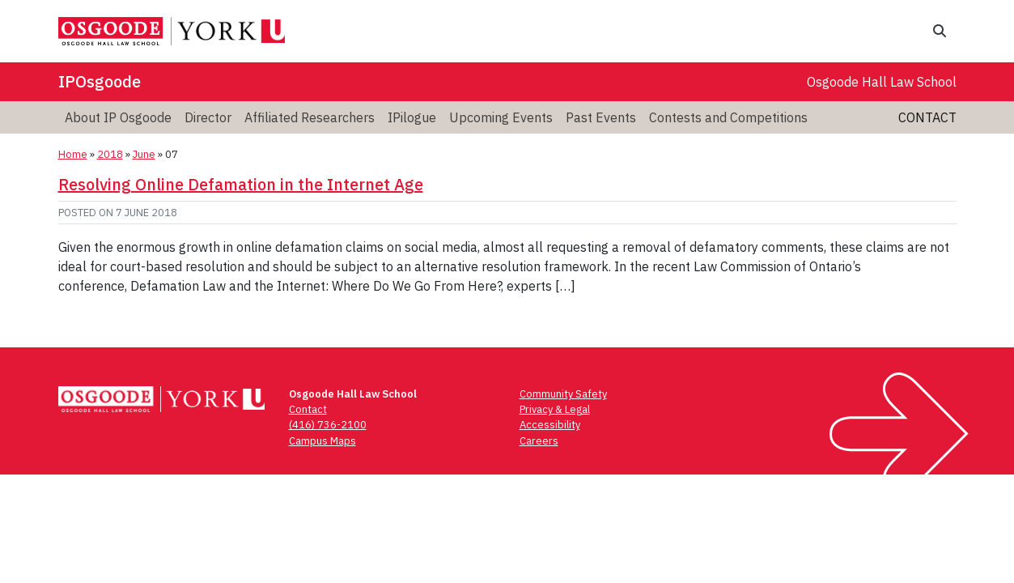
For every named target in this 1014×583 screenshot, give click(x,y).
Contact (927, 117)
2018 (110, 154)
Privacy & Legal (555, 409)
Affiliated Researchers (309, 117)
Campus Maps (322, 441)
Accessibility (550, 425)
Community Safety (563, 394)
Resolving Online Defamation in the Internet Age (240, 184)
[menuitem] (118, 117)
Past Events (601, 117)
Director (208, 117)
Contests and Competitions (728, 117)
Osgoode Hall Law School (882, 82)
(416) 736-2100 (328, 425)
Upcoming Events (501, 117)
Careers (539, 441)
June (144, 154)
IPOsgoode (99, 81)
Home (72, 154)
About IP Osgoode (118, 117)
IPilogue (412, 117)
